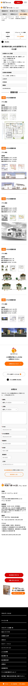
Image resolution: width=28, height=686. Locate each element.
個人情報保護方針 (8, 470)
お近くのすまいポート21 (10, 17)
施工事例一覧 (4, 656)
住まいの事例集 (23, 14)
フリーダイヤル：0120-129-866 (10, 517)
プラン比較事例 (11, 18)
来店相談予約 (4, 668)
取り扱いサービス (14, 11)
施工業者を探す (5, 660)
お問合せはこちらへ (14, 364)
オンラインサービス (6, 648)
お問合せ (18, 2)
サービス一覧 (4, 620)
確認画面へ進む (14, 474)
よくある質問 (4, 651)
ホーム (2, 17)
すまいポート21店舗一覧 (7, 627)
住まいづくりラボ (5, 632)
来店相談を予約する (14, 575)
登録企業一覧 (5, 11)
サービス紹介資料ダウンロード (8, 672)
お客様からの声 (5, 636)
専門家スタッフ (14, 14)
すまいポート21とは (6, 613)
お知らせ (5, 14)
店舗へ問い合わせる (14, 580)
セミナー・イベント (23, 11)
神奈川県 (17, 17)
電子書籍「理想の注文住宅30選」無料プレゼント (13, 676)
